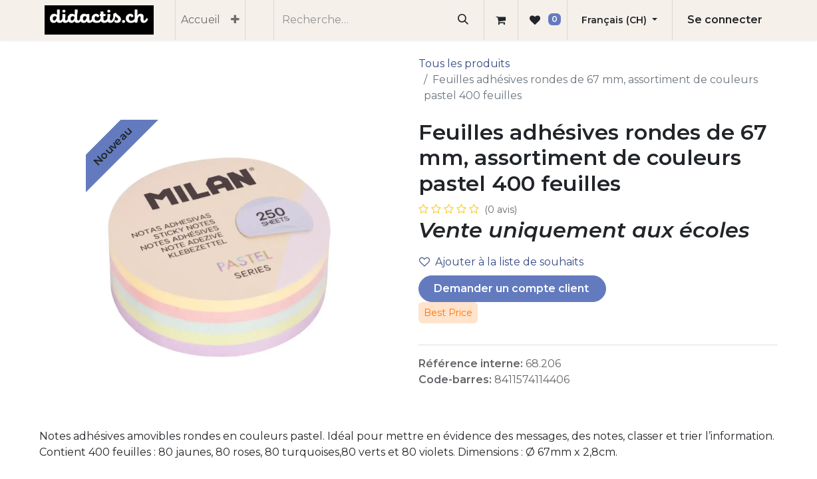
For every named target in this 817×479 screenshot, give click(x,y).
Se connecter (724, 19)
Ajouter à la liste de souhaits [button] (501, 261)
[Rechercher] (463, 20)
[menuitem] (201, 20)
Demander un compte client (512, 288)
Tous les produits (464, 63)
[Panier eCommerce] (501, 20)
